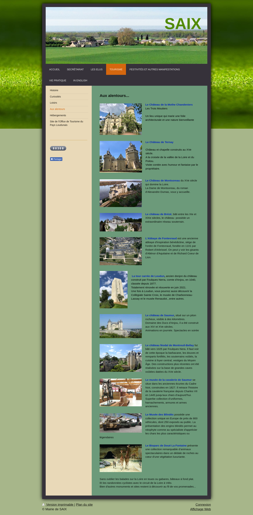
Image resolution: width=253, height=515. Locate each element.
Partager (56, 159)
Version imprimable (58, 504)
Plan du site (84, 504)
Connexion (203, 504)
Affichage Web (200, 509)
